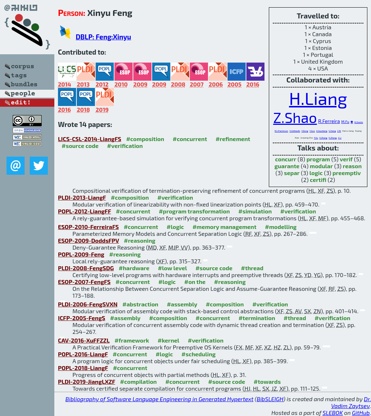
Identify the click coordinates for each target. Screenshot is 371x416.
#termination (256, 317)
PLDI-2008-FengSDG (86, 267)
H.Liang (318, 98)
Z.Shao (295, 117)
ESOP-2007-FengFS (84, 281)
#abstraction (140, 304)
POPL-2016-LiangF (83, 354)
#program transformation (194, 211)
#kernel (168, 340)
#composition (145, 138)
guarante (287, 165)
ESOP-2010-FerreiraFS (88, 226)
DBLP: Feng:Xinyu (103, 37)
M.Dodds (358, 122)
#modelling (280, 226)
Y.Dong (304, 131)
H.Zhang (333, 137)
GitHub (361, 412)
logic (316, 172)
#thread (252, 267)
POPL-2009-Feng (81, 254)
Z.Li (339, 137)
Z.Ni (339, 131)
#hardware (134, 267)
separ (292, 172)
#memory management (224, 226)
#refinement (233, 138)
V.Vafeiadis (294, 131)
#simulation (255, 211)
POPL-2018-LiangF (83, 367)
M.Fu (345, 121)
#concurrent (190, 138)
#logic (175, 226)
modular (321, 165)
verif (346, 159)
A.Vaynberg (322, 131)
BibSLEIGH (270, 398)
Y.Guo (312, 131)
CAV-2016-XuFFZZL (83, 340)
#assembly (182, 304)
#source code (80, 145)
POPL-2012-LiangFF (84, 211)
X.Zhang (323, 137)
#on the (194, 281)
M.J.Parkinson (281, 131)
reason (352, 165)
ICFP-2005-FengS (81, 317)
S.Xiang (332, 131)
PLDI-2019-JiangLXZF (86, 381)
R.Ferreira (329, 121)
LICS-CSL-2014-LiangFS (89, 138)
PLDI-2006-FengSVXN (87, 304)
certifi (318, 179)
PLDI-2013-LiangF (82, 197)
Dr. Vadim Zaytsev (351, 402)
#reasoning (139, 240)
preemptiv (347, 172)
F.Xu (316, 137)
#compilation (138, 381)
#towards (267, 381)
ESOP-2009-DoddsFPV (88, 240)
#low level (172, 267)
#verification (125, 145)
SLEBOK (332, 412)
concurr (285, 159)
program (318, 159)
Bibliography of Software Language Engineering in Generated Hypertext (160, 398)
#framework (131, 340)
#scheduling (199, 354)
